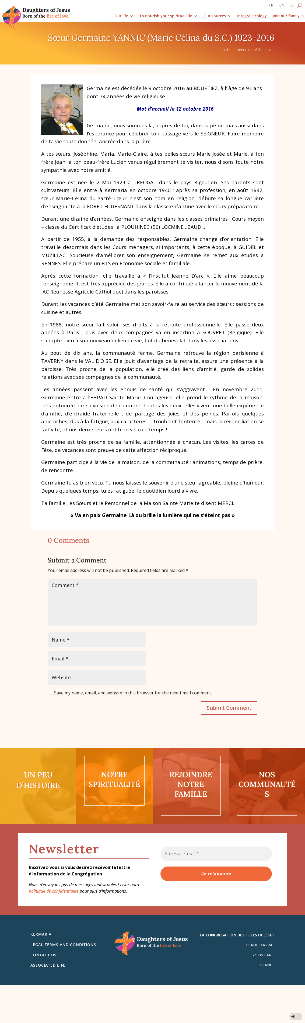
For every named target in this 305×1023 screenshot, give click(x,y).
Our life (121, 16)
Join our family (286, 16)
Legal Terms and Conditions (63, 944)
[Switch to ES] (292, 6)
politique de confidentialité (54, 891)
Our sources (215, 16)
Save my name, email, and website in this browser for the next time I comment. (133, 693)
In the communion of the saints (248, 49)
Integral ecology (252, 16)
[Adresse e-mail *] (216, 854)
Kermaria (40, 934)
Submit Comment (229, 707)
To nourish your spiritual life (165, 16)
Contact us (43, 954)
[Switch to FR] (271, 6)
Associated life (47, 965)
